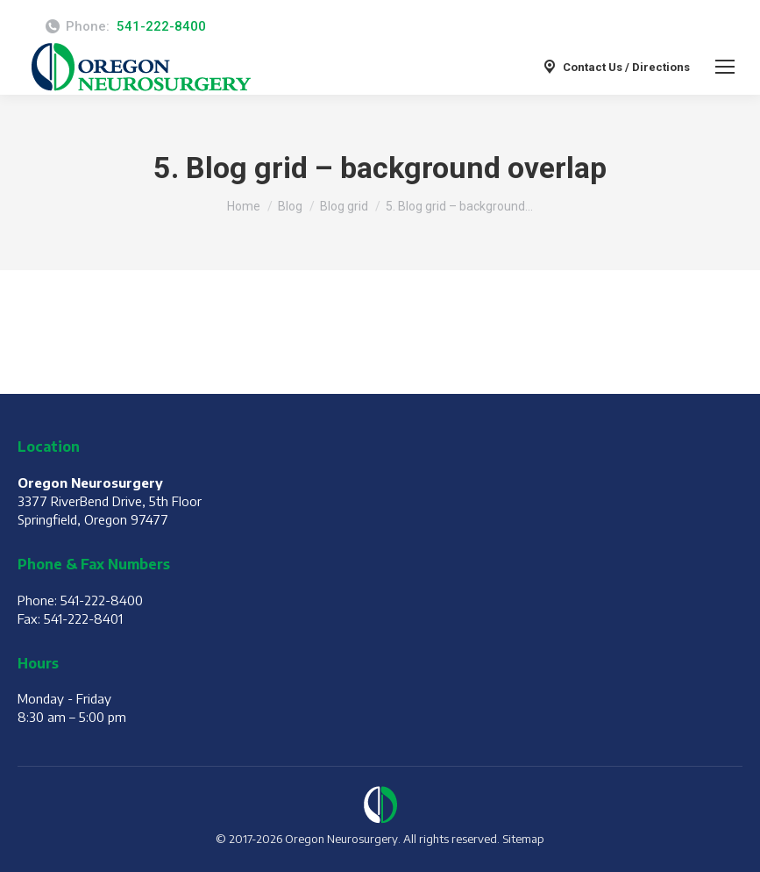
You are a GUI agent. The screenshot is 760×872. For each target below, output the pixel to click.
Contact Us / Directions (615, 67)
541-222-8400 (161, 26)
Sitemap (523, 839)
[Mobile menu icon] (724, 66)
